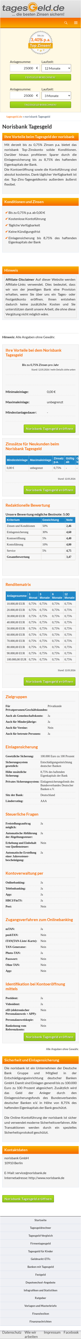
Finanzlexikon (40, 1313)
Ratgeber (40, 1298)
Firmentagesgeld (40, 1243)
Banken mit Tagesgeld (40, 1266)
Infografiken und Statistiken (40, 1290)
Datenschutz (11, 1332)
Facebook (71, 1332)
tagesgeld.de (14, 116)
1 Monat (56, 68)
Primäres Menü (76, 23)
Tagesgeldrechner (40, 1227)
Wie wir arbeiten (31, 1334)
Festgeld (40, 1274)
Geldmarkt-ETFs (40, 1259)
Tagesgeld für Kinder (40, 1251)
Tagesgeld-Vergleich (41, 1235)
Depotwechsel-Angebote (40, 1282)
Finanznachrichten (40, 1321)
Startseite (40, 1220)
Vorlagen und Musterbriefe (40, 1305)
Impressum (52, 1332)
